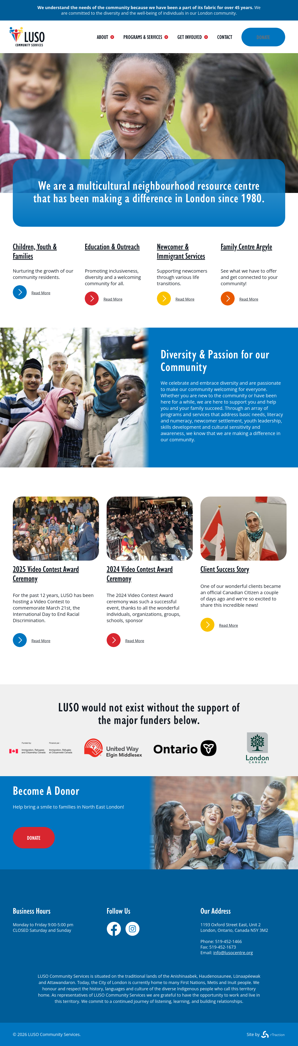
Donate (263, 37)
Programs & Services (145, 36)
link (20, 292)
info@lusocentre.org (233, 952)
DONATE (34, 837)
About (105, 36)
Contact (224, 36)
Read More (40, 292)
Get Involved (192, 36)
